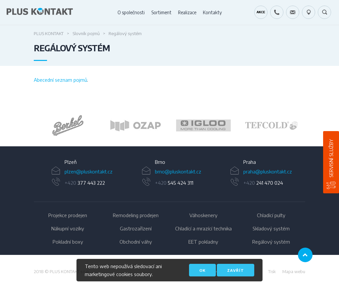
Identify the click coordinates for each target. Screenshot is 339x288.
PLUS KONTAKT (49, 33)
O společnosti (131, 12)
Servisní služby (331, 158)
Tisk (272, 271)
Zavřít (235, 270)
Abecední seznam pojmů (60, 80)
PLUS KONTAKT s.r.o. (70, 271)
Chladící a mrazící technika (203, 228)
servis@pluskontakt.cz (292, 12)
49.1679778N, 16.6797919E (308, 12)
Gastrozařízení (136, 228)
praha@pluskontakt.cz (267, 171)
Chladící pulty (271, 215)
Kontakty (212, 12)
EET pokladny (203, 242)
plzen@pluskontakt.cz (89, 171)
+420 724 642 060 (276, 12)
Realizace (187, 12)
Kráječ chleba (260, 12)
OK (202, 270)
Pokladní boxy (68, 242)
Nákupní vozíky (67, 228)
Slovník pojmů (86, 33)
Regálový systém (271, 242)
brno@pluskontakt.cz (178, 171)
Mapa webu (293, 271)
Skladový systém (271, 228)
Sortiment (161, 12)
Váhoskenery (203, 215)
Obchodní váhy (136, 242)
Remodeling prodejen (136, 215)
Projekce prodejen (67, 215)
